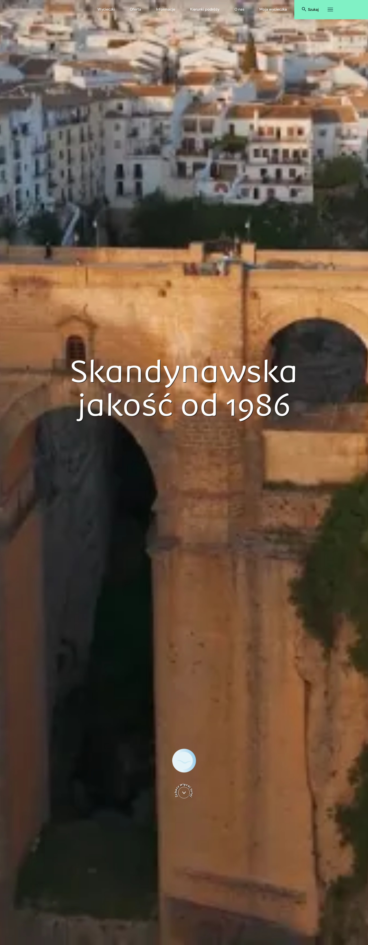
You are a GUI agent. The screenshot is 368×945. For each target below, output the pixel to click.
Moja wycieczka (273, 9)
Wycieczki (106, 9)
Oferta (135, 9)
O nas (239, 9)
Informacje (165, 9)
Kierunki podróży (204, 9)
